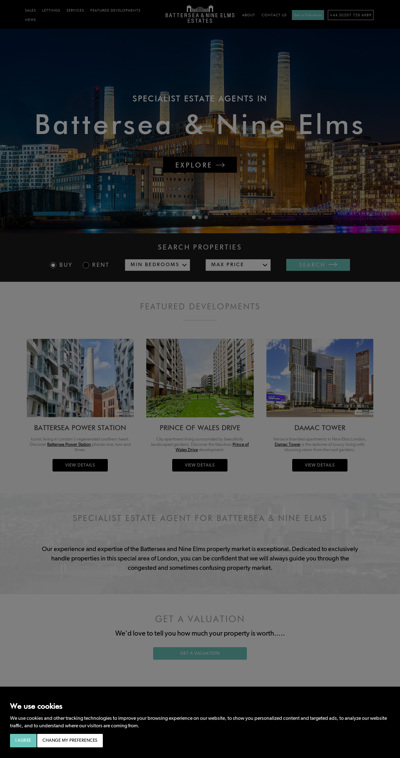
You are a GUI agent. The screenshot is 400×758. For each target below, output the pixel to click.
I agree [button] (23, 740)
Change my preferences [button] (70, 740)
